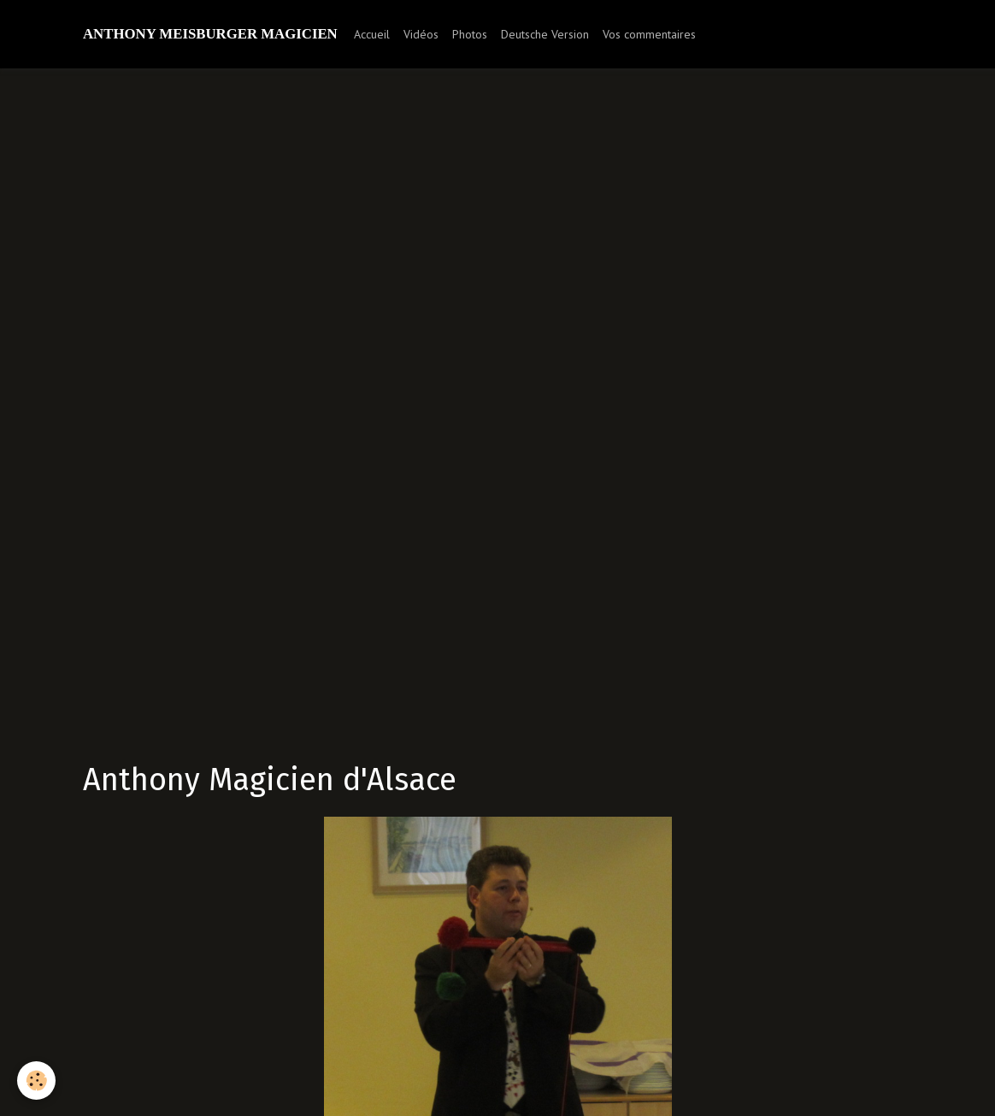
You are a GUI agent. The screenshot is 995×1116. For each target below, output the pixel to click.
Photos (469, 34)
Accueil (372, 34)
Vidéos (421, 34)
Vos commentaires (649, 34)
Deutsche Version (545, 34)
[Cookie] (36, 1080)
